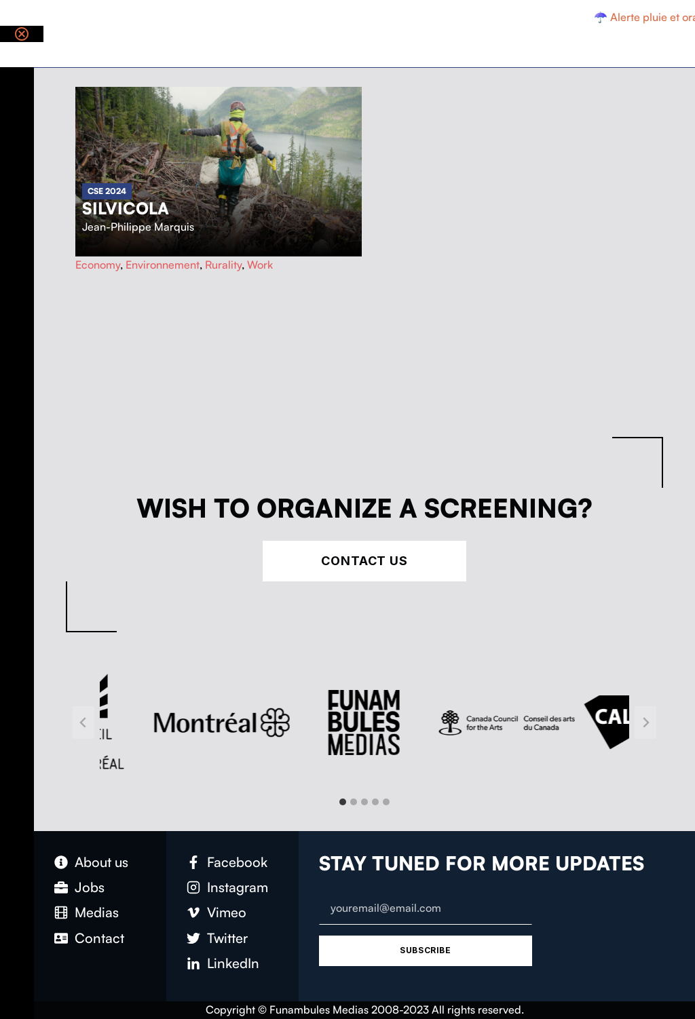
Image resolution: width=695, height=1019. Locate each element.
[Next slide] (645, 722)
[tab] (342, 802)
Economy (97, 264)
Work (260, 264)
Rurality (223, 264)
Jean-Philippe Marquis (138, 226)
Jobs (90, 887)
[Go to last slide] (83, 722)
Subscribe (425, 950)
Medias (97, 912)
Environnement (163, 264)
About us (101, 861)
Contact (99, 937)
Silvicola (125, 208)
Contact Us (364, 561)
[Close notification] (21, 34)
